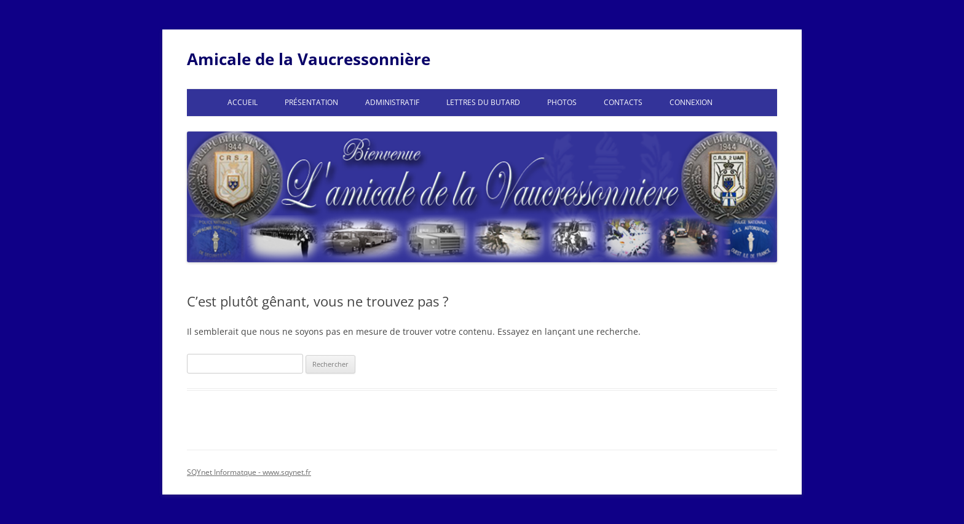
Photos (562, 102)
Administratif (392, 102)
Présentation (311, 102)
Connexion (691, 102)
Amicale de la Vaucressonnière (308, 59)
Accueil (242, 102)
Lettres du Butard (483, 102)
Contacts (623, 102)
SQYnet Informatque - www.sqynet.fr (249, 472)
